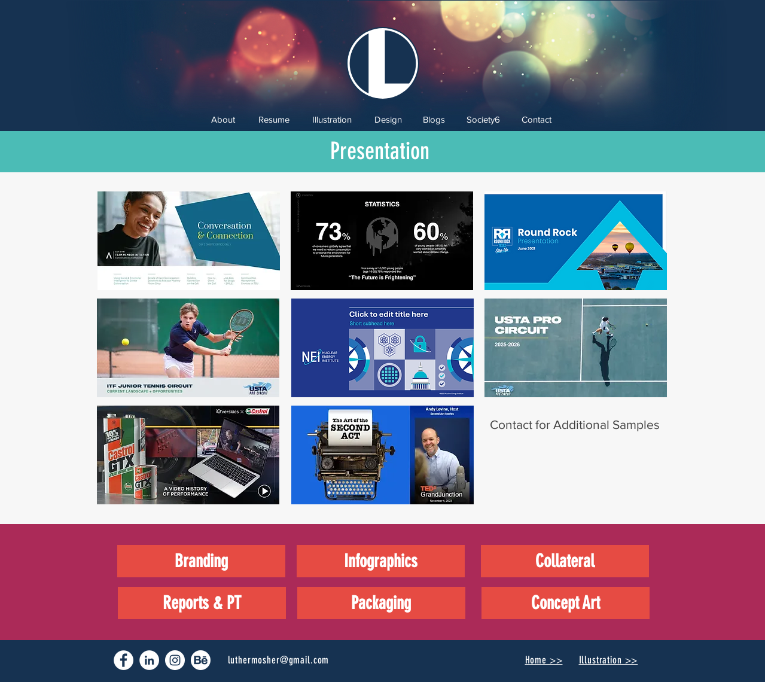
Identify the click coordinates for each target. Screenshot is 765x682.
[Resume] (274, 119)
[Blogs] (434, 119)
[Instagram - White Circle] (175, 660)
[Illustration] (332, 119)
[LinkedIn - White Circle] (149, 660)
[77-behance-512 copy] (201, 660)
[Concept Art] (565, 603)
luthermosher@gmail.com (279, 660)
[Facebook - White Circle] (123, 660)
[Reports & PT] (202, 603)
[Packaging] (381, 603)
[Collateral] (565, 561)
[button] (188, 240)
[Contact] (536, 119)
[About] (223, 119)
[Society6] (483, 119)
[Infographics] (381, 561)
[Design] (388, 119)
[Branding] (201, 561)
